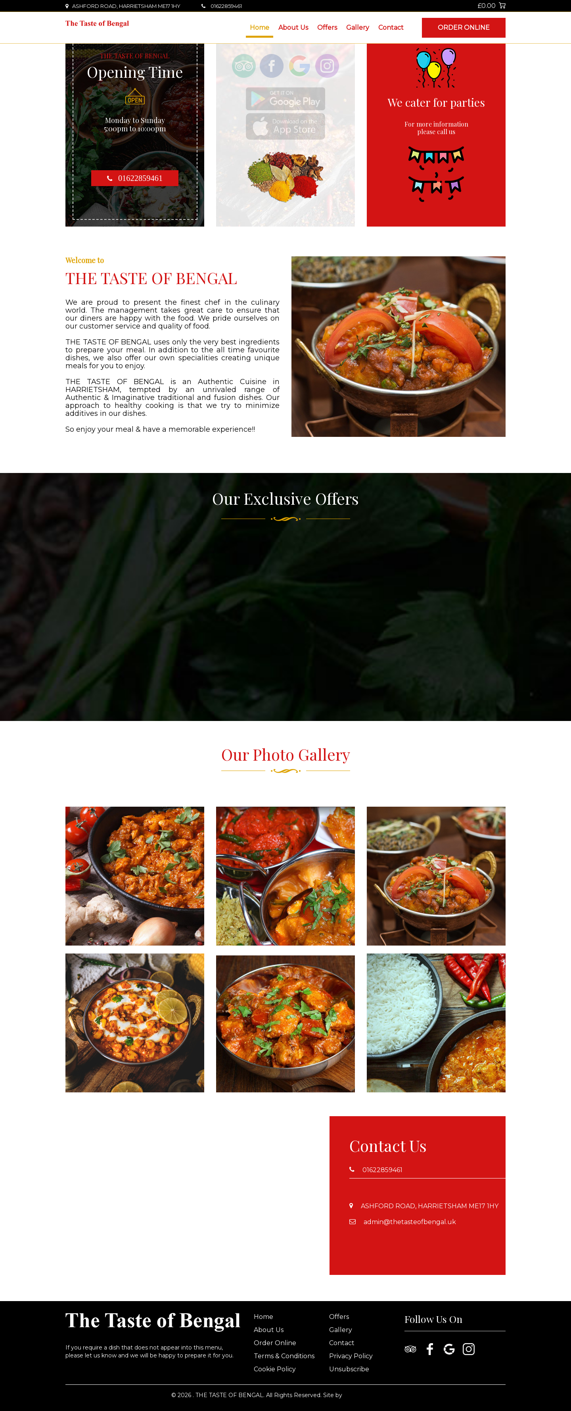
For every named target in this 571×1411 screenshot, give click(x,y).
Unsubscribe (349, 1369)
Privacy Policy (351, 1356)
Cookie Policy (275, 1369)
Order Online (464, 27)
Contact (391, 27)
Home (259, 27)
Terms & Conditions (284, 1356)
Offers (327, 27)
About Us (293, 27)
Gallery (357, 27)
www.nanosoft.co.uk (372, 1395)
